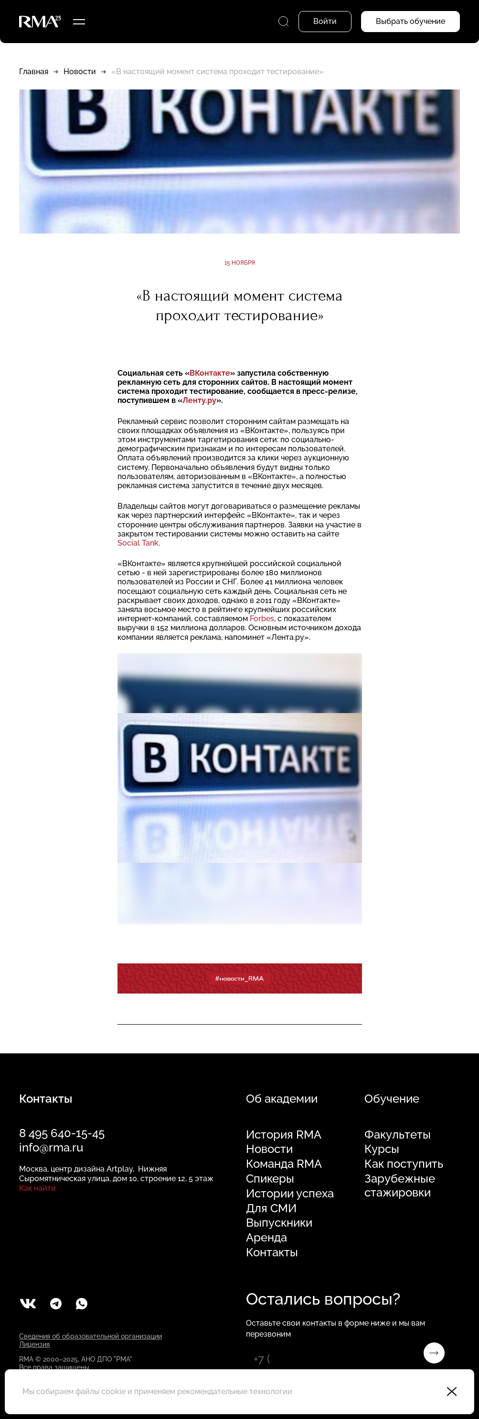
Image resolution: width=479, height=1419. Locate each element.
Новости (80, 71)
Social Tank (138, 542)
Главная (33, 71)
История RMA (283, 1134)
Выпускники (279, 1222)
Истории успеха (290, 1193)
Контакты (272, 1252)
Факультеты (397, 1134)
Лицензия (34, 1344)
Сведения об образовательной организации (90, 1336)
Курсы (381, 1149)
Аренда (266, 1237)
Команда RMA (284, 1164)
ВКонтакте (210, 373)
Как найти (37, 1188)
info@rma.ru (51, 1147)
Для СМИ (271, 1208)
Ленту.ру (199, 400)
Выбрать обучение (410, 21)
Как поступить (403, 1164)
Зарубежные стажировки (399, 1185)
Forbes (262, 618)
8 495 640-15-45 (62, 1133)
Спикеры (270, 1178)
